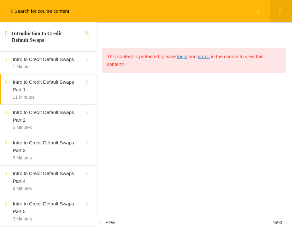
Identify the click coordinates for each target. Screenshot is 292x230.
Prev (110, 222)
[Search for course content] (12, 11)
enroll (204, 56)
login (182, 56)
